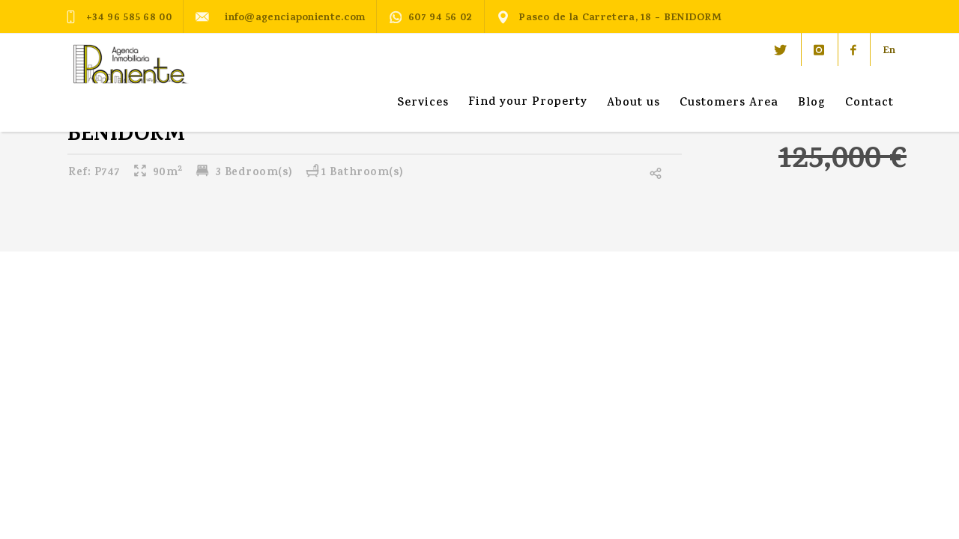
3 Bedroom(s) (244, 173)
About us (633, 103)
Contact (869, 103)
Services (423, 103)
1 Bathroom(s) (354, 173)
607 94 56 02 (430, 18)
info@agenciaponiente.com (280, 17)
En (889, 51)
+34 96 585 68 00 (118, 17)
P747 (94, 173)
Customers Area (729, 103)
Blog (812, 103)
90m (158, 173)
